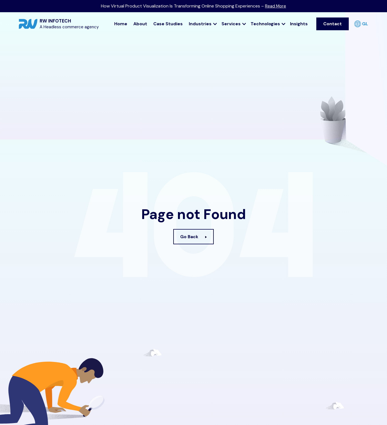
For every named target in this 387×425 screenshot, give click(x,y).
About (140, 23)
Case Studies (168, 23)
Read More (276, 6)
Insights (299, 23)
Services (233, 23)
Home (120, 23)
